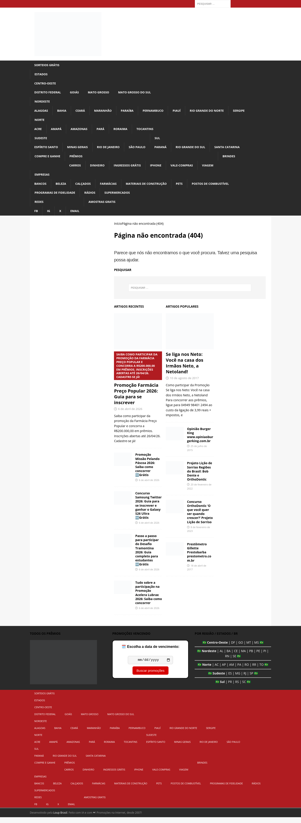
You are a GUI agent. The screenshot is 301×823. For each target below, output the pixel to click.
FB (36, 216)
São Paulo (143, 150)
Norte (40, 122)
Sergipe (248, 112)
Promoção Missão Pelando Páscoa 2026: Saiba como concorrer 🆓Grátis (147, 470)
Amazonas (81, 131)
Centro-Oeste (46, 84)
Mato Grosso (102, 93)
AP (224, 670)
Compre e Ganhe (48, 160)
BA (229, 657)
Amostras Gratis (104, 207)
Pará (103, 131)
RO (246, 670)
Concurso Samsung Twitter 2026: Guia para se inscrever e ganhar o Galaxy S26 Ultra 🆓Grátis (148, 511)
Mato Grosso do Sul (140, 93)
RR (254, 670)
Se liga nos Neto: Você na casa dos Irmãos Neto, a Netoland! (184, 369)
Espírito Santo (47, 150)
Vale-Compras (189, 169)
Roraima (124, 131)
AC (217, 670)
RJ (245, 679)
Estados (42, 74)
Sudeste (41, 141)
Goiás (77, 93)
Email (76, 216)
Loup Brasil (60, 819)
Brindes (239, 160)
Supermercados (122, 197)
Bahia (63, 112)
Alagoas (41, 112)
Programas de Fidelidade (56, 197)
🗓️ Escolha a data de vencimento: (150, 653)
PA (239, 670)
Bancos (40, 188)
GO (240, 648)
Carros (77, 169)
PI (264, 657)
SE (234, 662)
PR (230, 688)
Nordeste (43, 103)
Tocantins (150, 131)
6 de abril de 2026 (130, 415)
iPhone (162, 169)
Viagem (216, 169)
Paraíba (131, 112)
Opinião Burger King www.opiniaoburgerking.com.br (200, 440)
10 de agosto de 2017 (184, 384)
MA (243, 657)
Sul (164, 141)
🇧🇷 (204, 648)
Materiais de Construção (152, 188)
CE (236, 657)
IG (49, 216)
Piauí (183, 112)
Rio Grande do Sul (199, 150)
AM (231, 670)
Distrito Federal (48, 93)
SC (244, 688)
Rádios (93, 197)
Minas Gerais (80, 150)
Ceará (82, 112)
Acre (38, 131)
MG (237, 679)
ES (230, 679)
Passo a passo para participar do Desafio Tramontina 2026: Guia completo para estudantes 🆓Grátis (147, 556)
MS (256, 648)
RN (227, 662)
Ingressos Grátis (132, 169)
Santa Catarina (237, 150)
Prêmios (78, 160)
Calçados (85, 188)
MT (248, 648)
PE (258, 657)
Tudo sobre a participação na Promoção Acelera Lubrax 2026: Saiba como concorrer (148, 598)
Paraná (167, 150)
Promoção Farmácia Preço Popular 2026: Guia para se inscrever (138, 384)
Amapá (57, 131)
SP (251, 679)
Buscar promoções (150, 677)
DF (233, 648)
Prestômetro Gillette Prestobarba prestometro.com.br (199, 558)
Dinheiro (100, 169)
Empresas (43, 179)
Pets (186, 188)
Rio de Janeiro (112, 150)
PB (251, 657)
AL (221, 657)
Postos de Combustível (220, 188)
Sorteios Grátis (47, 65)
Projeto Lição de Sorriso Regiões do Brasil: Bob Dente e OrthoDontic (199, 477)
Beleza (62, 188)
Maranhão (106, 112)
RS (237, 688)
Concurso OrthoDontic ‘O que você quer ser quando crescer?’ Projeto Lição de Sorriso (200, 517)
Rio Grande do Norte (215, 112)
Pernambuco (158, 112)
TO (261, 670)
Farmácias (112, 188)
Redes (39, 207)
